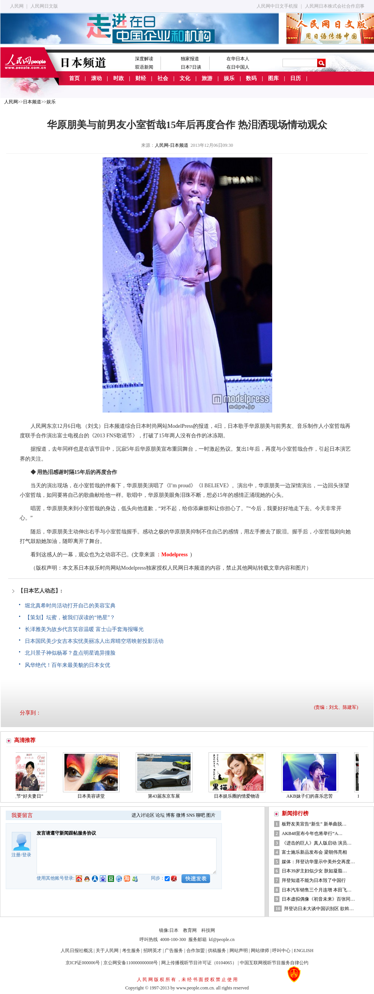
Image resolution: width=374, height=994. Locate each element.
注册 (16, 855)
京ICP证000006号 (83, 962)
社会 (162, 78)
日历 (295, 78)
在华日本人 (237, 58)
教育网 (190, 930)
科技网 (208, 930)
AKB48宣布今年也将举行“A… (312, 833)
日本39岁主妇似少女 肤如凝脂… (314, 871)
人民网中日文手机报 (277, 6)
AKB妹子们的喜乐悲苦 (311, 796)
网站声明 (239, 950)
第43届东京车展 (166, 796)
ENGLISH (303, 950)
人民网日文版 (44, 6)
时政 (118, 78)
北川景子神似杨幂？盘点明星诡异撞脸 (70, 653)
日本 (173, 930)
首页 (74, 78)
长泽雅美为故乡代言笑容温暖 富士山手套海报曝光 (84, 629)
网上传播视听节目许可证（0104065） (199, 962)
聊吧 (200, 815)
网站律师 (260, 950)
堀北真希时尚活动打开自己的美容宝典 (70, 606)
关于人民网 (107, 950)
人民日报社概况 (77, 950)
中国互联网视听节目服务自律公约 (274, 962)
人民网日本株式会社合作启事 (334, 6)
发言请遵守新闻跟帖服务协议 (66, 833)
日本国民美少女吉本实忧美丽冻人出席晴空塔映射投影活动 (94, 641)
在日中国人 (237, 67)
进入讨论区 (143, 815)
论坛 (160, 815)
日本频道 (32, 101)
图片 (210, 815)
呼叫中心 (281, 950)
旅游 (207, 78)
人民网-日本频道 (171, 145)
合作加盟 (195, 950)
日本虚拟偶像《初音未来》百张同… (318, 899)
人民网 (17, 6)
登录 (26, 855)
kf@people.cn (221, 939)
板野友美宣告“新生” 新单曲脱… (314, 824)
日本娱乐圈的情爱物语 (239, 796)
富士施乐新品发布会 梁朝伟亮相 (314, 852)
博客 (170, 815)
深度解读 (144, 58)
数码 (251, 78)
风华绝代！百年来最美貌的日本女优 (67, 665)
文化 (185, 78)
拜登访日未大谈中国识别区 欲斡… (319, 908)
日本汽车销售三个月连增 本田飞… (317, 890)
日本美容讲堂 (93, 796)
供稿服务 (217, 950)
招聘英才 (152, 950)
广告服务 (174, 950)
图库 (273, 78)
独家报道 (190, 58)
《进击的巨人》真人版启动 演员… (317, 843)
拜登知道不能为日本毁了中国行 (314, 880)
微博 (180, 815)
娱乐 (229, 78)
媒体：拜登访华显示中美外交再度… (318, 861)
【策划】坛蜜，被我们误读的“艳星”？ (70, 617)
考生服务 (131, 950)
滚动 (96, 78)
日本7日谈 (191, 67)
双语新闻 (144, 67)
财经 (140, 78)
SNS (190, 815)
